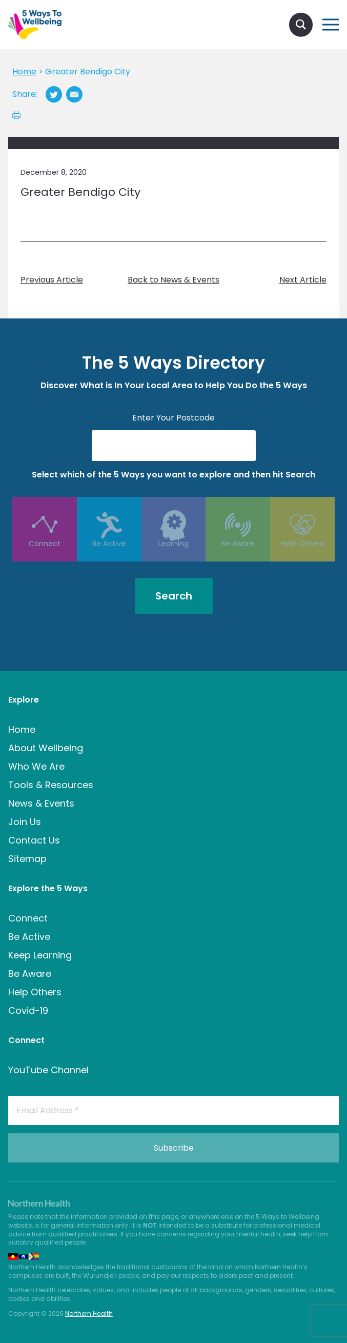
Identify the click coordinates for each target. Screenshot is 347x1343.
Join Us (24, 821)
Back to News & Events (173, 280)
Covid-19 (28, 1010)
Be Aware (238, 556)
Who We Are (36, 766)
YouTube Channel (48, 1070)
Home (21, 729)
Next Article (302, 280)
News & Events (41, 803)
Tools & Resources (50, 784)
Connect (44, 556)
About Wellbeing (45, 747)
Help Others (302, 556)
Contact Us (34, 840)
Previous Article (52, 280)
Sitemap (27, 858)
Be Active (109, 556)
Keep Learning (173, 556)
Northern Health (89, 1313)
